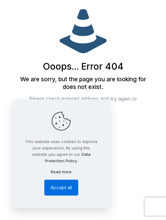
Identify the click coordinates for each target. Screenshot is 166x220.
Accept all (61, 187)
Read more (61, 171)
